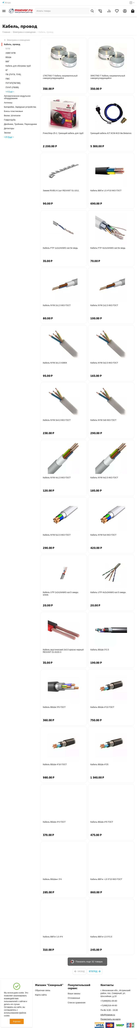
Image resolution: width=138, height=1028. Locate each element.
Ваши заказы (74, 993)
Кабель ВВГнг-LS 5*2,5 (101, 937)
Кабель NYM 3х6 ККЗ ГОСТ (103, 420)
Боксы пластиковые (13, 111)
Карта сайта (41, 995)
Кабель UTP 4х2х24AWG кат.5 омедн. (108, 592)
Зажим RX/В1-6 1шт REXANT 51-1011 (61, 190)
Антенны (8, 102)
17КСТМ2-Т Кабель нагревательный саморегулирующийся (60, 77)
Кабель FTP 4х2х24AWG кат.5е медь (107, 248)
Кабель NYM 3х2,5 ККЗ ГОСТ (104, 363)
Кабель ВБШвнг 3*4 (52, 879)
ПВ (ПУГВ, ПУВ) (13, 74)
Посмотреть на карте (111, 1019)
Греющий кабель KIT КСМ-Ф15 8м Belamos (110, 133)
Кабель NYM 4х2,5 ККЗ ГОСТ (104, 477)
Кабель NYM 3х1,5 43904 (55, 363)
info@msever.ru (108, 1015)
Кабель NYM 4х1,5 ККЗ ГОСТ (57, 477)
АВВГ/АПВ (11, 53)
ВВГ (7, 61)
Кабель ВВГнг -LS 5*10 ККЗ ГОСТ (106, 879)
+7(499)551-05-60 (109, 1001)
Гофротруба (9, 120)
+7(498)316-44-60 (109, 1005)
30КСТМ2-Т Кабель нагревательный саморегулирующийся (107, 77)
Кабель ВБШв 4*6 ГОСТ (101, 822)
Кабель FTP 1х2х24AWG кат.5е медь (60, 248)
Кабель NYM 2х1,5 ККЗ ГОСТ (57, 305)
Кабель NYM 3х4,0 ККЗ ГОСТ (57, 420)
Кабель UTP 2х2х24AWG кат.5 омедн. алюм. (61, 593)
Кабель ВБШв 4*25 (99, 764)
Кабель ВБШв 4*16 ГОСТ (55, 764)
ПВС (8, 79)
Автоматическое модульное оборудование (17, 97)
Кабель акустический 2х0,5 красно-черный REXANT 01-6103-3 (63, 650)
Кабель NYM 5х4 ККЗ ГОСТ (103, 535)
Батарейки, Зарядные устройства (20, 107)
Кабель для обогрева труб (18, 66)
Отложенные (74, 998)
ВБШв (8, 57)
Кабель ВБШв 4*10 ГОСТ (102, 707)
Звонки (7, 133)
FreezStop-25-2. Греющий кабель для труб (63, 133)
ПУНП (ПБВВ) (12, 87)
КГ (7, 70)
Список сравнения (76, 1002)
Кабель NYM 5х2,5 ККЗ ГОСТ (57, 535)
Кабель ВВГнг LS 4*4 (53, 937)
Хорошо (16, 1021)
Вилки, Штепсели (12, 115)
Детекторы (9, 128)
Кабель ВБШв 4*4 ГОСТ (54, 822)
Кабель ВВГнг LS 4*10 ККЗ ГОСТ (105, 190)
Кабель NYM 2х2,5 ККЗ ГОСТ (104, 305)
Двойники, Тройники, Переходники (20, 124)
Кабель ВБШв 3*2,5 (99, 649)
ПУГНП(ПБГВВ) (13, 83)
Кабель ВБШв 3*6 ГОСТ (54, 707)
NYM (8, 48)
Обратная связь (42, 990)
